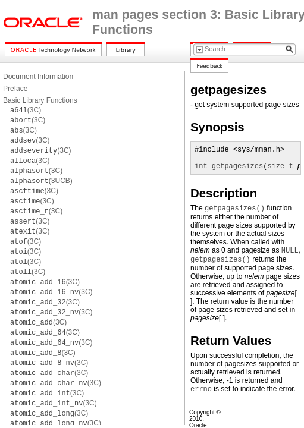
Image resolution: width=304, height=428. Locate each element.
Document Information (38, 77)
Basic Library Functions (40, 100)
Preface (15, 88)
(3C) (25, 110)
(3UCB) (41, 181)
